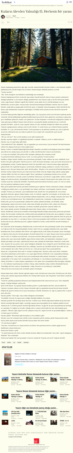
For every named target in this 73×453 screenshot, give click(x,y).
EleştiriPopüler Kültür (64, 414)
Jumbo (13, 421)
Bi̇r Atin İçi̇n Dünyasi (41, 421)
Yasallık (46, 432)
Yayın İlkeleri (60, 432)
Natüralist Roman (9, 17)
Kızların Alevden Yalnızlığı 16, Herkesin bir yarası (17, 396)
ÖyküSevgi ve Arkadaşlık (39, 416)
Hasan (3, 342)
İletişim (28, 432)
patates (9, 342)
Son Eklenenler (12, 432)
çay (14, 342)
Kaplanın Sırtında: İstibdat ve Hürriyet (25, 354)
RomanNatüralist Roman (15, 382)
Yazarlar (19, 432)
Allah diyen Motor (64, 411)
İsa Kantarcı (8, 16)
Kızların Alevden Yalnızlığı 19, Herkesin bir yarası (17, 379)
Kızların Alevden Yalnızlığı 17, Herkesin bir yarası (66, 379)
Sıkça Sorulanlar (19, 434)
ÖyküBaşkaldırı (63, 423)
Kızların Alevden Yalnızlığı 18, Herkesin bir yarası (41, 379)
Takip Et (14, 16)
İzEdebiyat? (11, 434)
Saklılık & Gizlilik (53, 432)
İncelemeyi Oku (19, 364)
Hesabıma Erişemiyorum (37, 432)
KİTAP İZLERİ (7, 347)
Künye (25, 434)
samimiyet (26, 342)
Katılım (23, 432)
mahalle (19, 342)
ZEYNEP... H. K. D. (64, 421)
